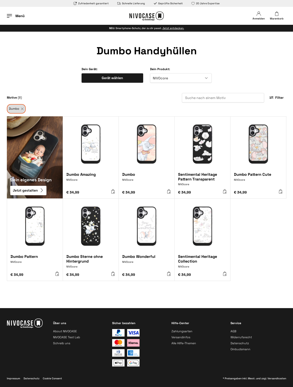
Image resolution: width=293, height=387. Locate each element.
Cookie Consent (52, 378)
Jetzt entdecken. (173, 28)
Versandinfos (180, 337)
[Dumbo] (146, 179)
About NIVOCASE (65, 331)
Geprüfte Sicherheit (168, 3)
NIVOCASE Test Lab (66, 337)
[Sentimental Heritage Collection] (202, 263)
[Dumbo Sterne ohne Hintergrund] (91, 263)
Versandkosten (277, 378)
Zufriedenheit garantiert (91, 3)
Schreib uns (61, 343)
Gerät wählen (112, 78)
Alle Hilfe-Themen (183, 343)
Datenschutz (240, 343)
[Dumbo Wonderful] (146, 261)
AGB (233, 331)
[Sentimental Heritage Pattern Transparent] (202, 180)
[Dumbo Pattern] (35, 261)
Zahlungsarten (181, 331)
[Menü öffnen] (15, 16)
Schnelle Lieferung (131, 3)
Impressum (13, 378)
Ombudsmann (240, 349)
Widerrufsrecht (241, 337)
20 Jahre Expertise (205, 3)
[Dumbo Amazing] (91, 179)
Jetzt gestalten (28, 190)
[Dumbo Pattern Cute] (258, 179)
